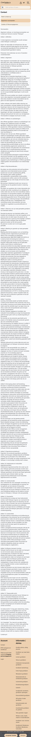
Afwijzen (23, 735)
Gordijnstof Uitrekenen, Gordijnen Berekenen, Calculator (22, 727)
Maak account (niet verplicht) (6, 653)
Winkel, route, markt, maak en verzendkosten (22, 716)
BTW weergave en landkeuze (6, 648)
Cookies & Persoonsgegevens (9, 24)
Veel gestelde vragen (22, 713)
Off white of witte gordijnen (21, 699)
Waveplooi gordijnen (22, 674)
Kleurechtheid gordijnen (23, 695)
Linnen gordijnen (21, 657)
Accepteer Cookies (11, 735)
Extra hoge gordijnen (22, 671)
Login (2, 659)
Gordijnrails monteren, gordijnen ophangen (22, 691)
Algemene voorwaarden (8, 20)
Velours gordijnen (21, 660)
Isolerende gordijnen (22, 681)
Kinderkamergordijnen (22, 684)
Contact (3, 645)
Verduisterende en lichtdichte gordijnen (22, 677)
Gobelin (18, 687)
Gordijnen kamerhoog (22, 668)
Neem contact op (6, 16)
